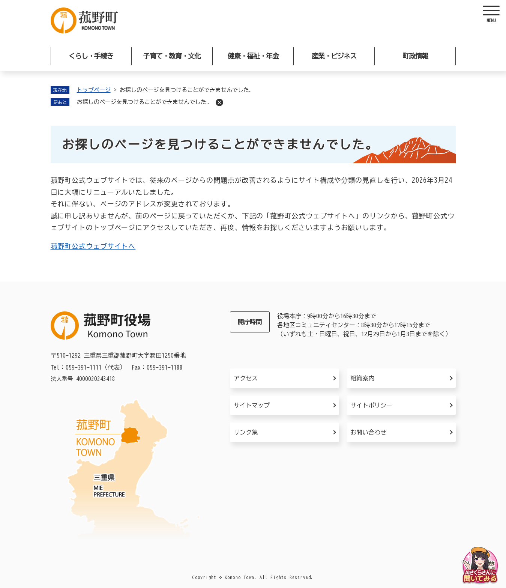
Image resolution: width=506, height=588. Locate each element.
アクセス (246, 378)
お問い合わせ (368, 432)
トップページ (94, 90)
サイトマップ (252, 405)
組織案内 (362, 378)
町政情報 (415, 56)
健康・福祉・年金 (253, 56)
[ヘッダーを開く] (491, 15)
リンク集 (246, 432)
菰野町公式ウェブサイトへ (93, 246)
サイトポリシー (371, 405)
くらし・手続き (91, 56)
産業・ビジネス (334, 56)
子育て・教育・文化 (172, 56)
